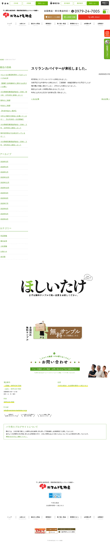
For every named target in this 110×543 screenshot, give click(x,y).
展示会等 (3, 241)
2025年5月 (4, 214)
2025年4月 (4, 219)
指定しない (41, 3)
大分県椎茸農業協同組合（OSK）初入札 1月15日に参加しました (13, 93)
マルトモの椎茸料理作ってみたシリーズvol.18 (13, 76)
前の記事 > (105, 99)
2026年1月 (4, 172)
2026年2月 (4, 167)
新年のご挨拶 (5, 100)
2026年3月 (4, 162)
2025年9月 (4, 193)
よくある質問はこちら (55, 448)
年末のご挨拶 (5, 106)
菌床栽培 (80, 3)
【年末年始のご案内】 (8, 111)
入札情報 (3, 246)
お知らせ (3, 251)
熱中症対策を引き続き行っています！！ (12, 134)
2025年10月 (4, 188)
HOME (2, 59)
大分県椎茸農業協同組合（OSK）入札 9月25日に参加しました (13, 143)
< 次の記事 (35, 99)
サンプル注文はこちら (11, 419)
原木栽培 (67, 3)
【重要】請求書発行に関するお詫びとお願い (13, 85)
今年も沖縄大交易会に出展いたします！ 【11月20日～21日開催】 (13, 117)
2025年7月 (4, 203)
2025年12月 (4, 177)
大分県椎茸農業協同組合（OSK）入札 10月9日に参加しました (13, 126)
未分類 (2, 257)
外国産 (29, 3)
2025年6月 (4, 209)
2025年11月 (4, 182)
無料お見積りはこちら (28, 419)
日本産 (16, 3)
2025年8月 (4, 198)
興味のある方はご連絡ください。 (17, 436)
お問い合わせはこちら (44, 419)
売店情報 (3, 236)
